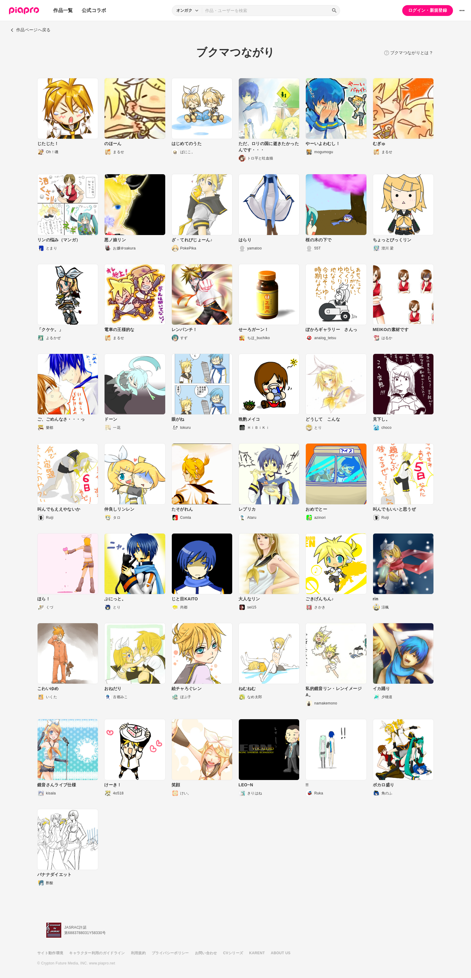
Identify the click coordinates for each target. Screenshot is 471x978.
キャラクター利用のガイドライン (97, 953)
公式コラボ (94, 10)
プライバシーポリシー (170, 953)
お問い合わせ (206, 953)
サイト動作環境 (50, 953)
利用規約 (138, 953)
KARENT (257, 953)
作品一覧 (63, 10)
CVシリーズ (233, 953)
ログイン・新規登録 (427, 10)
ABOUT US (280, 953)
